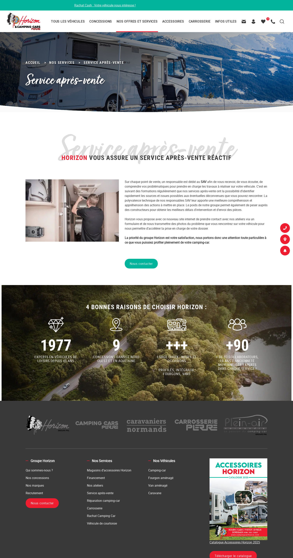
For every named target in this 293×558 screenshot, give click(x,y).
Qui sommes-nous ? (39, 470)
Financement (96, 478)
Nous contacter (141, 263)
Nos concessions (37, 478)
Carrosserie (94, 508)
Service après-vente (100, 493)
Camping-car (157, 470)
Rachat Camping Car (101, 516)
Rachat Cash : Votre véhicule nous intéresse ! (105, 5)
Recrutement (34, 493)
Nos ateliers (95, 485)
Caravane (154, 493)
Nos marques (35, 485)
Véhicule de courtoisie (102, 523)
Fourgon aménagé (160, 478)
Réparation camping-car (103, 500)
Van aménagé (157, 485)
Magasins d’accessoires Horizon (109, 470)
